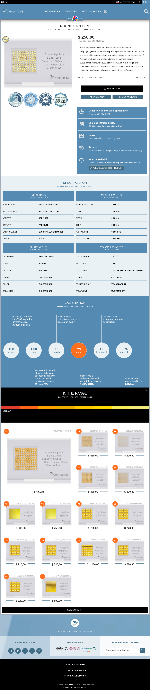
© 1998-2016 (62, 684)
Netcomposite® (79, 687)
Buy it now (112, 88)
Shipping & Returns (75, 676)
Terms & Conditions (75, 670)
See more (74, 610)
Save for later (128, 97)
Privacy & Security (75, 665)
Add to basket (96, 97)
